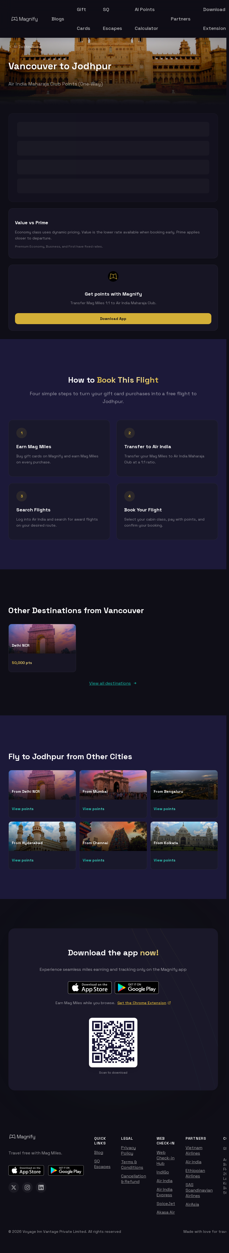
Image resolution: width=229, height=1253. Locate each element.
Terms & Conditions (132, 1167)
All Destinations (25, 46)
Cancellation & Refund (133, 1181)
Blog (98, 1155)
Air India (164, 1183)
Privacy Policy (128, 1153)
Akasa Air (166, 1215)
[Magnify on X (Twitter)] (13, 1190)
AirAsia (192, 1207)
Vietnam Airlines (194, 1153)
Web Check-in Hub (166, 1161)
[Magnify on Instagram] (27, 1190)
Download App (113, 318)
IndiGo (163, 1175)
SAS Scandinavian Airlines (199, 1193)
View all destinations (113, 686)
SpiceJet (166, 1206)
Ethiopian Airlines (195, 1176)
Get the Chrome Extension (144, 1005)
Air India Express (164, 1195)
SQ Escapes (102, 1166)
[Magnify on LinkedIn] (41, 1190)
